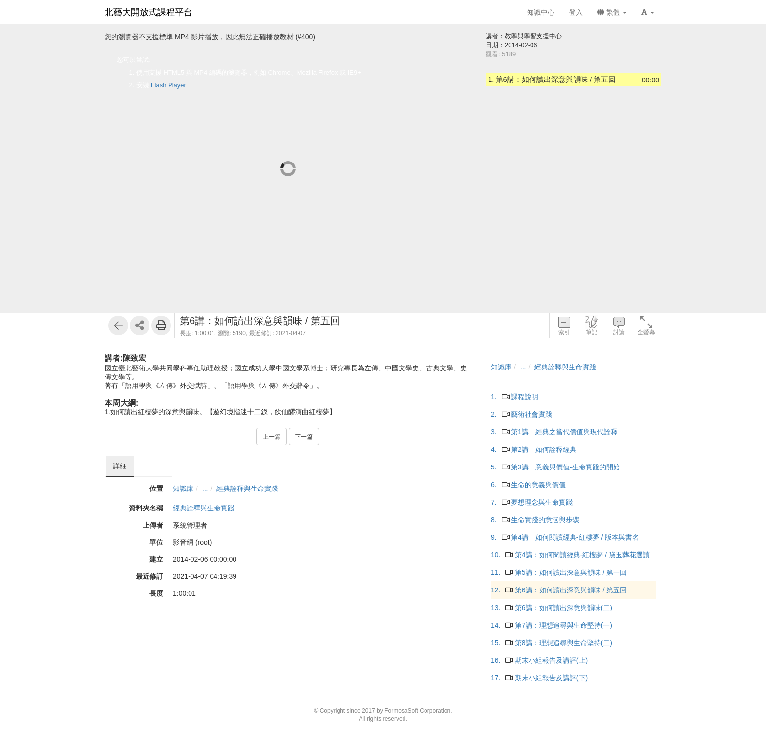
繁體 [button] (612, 12)
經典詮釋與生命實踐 (247, 488)
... (205, 488)
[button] (647, 12)
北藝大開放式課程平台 (148, 12)
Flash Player (168, 85)
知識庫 (183, 488)
